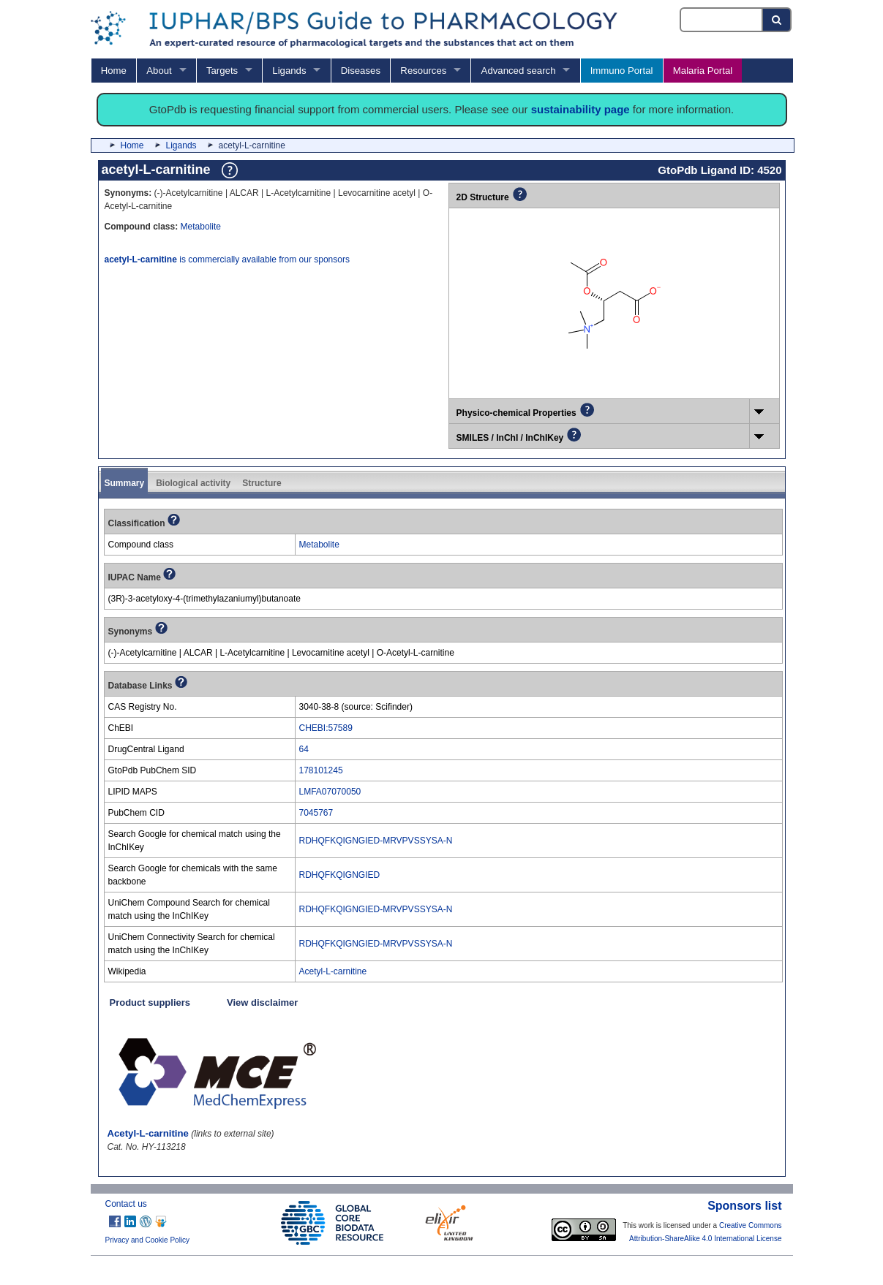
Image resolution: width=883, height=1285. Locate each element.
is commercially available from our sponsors (227, 259)
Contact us (126, 1204)
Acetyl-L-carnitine (333, 971)
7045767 (316, 813)
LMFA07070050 (330, 791)
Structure (261, 483)
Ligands (289, 70)
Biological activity (193, 483)
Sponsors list (744, 1205)
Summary (125, 483)
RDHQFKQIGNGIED (339, 875)
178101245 (321, 770)
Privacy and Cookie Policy (147, 1240)
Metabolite (201, 226)
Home (114, 70)
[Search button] (777, 19)
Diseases (360, 70)
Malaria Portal (702, 70)
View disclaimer (262, 1002)
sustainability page (580, 109)
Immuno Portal (621, 70)
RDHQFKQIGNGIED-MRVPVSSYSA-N (376, 840)
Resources (423, 70)
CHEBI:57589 (326, 728)
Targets (222, 70)
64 (304, 749)
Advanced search (518, 70)
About (158, 70)
